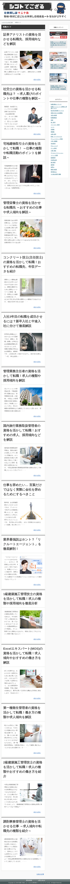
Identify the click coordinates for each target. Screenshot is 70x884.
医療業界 (53, 157)
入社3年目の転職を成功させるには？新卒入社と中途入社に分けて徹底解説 (22, 321)
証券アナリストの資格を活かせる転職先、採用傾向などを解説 (22, 39)
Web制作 (53, 143)
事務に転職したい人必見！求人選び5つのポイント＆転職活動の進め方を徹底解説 (58, 66)
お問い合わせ (41, 880)
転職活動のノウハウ (56, 104)
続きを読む (37, 79)
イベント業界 (54, 155)
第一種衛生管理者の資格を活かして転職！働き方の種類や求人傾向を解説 (22, 712)
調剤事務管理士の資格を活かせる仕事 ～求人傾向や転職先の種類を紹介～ (22, 826)
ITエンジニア (54, 146)
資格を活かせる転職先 (57, 113)
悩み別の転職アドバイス (57, 110)
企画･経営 (53, 134)
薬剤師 (52, 165)
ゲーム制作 (54, 148)
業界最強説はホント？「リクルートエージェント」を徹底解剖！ (22, 544)
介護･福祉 (53, 150)
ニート (52, 127)
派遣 (52, 120)
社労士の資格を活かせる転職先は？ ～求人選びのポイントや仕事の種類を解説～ (22, 93)
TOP (7, 22)
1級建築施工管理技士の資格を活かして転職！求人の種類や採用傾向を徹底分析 (22, 598)
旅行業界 (53, 162)
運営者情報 (29, 880)
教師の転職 (54, 169)
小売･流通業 (54, 141)
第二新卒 (53, 122)
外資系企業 (54, 160)
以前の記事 (40, 874)
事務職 (52, 132)
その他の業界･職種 (56, 174)
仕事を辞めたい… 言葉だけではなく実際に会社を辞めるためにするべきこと (22, 489)
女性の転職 (54, 115)
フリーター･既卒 (55, 124)
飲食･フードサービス (56, 136)
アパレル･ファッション (57, 153)
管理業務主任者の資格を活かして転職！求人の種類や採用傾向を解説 (22, 375)
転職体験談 (54, 117)
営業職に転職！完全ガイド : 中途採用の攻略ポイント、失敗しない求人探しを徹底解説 (58, 87)
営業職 (52, 129)
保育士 (52, 167)
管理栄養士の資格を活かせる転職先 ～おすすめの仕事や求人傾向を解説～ (22, 207)
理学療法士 (54, 172)
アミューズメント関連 (57, 139)
